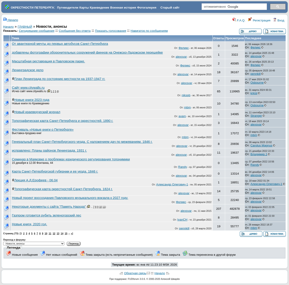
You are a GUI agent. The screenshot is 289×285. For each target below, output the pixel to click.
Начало (10, 20)
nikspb (186, 95)
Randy (182, 167)
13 (58, 233)
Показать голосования (110, 30)
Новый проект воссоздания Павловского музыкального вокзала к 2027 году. (70, 198)
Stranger (256, 115)
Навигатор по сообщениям (149, 30)
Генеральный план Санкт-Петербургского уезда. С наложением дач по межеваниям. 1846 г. (82, 142)
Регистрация (259, 20)
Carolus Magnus (261, 145)
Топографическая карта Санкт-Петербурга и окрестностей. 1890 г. (62, 121)
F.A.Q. (239, 20)
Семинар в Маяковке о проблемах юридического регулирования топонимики (71, 159)
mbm (187, 107)
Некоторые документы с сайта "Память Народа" (49, 206)
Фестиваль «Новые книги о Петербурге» (43, 129)
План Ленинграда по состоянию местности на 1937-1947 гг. (59, 79)
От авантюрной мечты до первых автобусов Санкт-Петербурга (60, 44)
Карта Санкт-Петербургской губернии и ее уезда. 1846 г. (55, 171)
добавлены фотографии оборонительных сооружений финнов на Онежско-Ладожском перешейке (87, 52)
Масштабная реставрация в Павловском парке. (48, 61)
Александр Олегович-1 (172, 184)
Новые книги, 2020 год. (29, 224)
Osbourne (257, 82)
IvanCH (182, 219)
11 (104, 206)
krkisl (253, 93)
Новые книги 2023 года (31, 100)
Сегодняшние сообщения (36, 30)
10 (100, 206)
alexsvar (181, 56)
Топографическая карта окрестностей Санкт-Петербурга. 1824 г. (63, 189)
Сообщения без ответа (75, 30)
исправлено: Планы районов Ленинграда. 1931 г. (49, 150)
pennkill (255, 73)
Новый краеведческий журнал (37, 112)
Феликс (184, 48)
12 (54, 233)
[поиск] (234, 7)
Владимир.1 (258, 154)
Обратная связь (135, 273)
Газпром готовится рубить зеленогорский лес (46, 215)
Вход (278, 20)
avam (182, 116)
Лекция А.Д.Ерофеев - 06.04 (36, 180)
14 (62, 233)
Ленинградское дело (28, 70)
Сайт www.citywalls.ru (28, 87)
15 (66, 233)
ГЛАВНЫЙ (25, 26)
